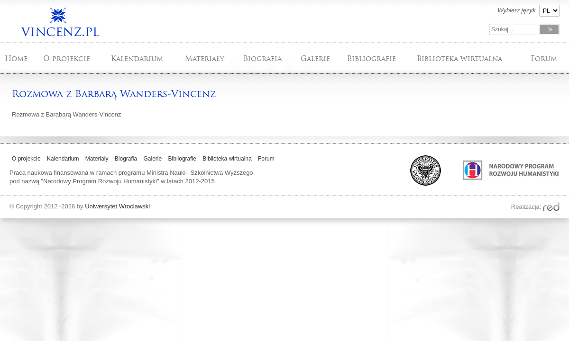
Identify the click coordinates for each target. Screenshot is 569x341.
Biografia (262, 58)
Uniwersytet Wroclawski (117, 206)
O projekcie (66, 58)
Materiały (204, 58)
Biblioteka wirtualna (459, 58)
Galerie (315, 58)
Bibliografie (371, 58)
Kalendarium (137, 58)
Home (16, 58)
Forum (544, 58)
